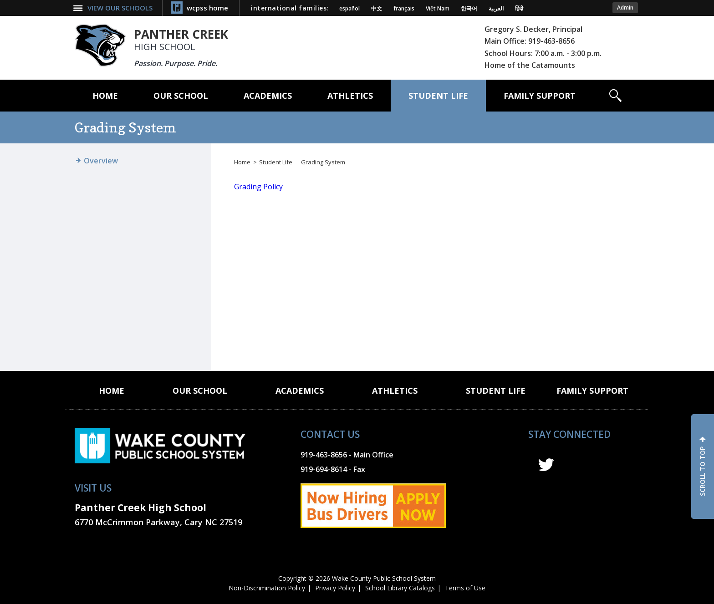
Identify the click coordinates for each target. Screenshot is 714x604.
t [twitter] (546, 465)
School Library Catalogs (400, 588)
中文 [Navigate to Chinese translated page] (376, 8)
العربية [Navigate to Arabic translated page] (496, 8)
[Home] (105, 96)
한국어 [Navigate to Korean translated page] (469, 8)
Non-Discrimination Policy (267, 588)
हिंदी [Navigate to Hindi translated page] (519, 8)
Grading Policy (258, 187)
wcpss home (207, 7)
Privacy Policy (335, 588)
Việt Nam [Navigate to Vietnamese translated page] (437, 8)
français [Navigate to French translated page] (403, 8)
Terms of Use (465, 588)
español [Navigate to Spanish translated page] (349, 8)
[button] (615, 96)
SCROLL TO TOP (702, 471)
